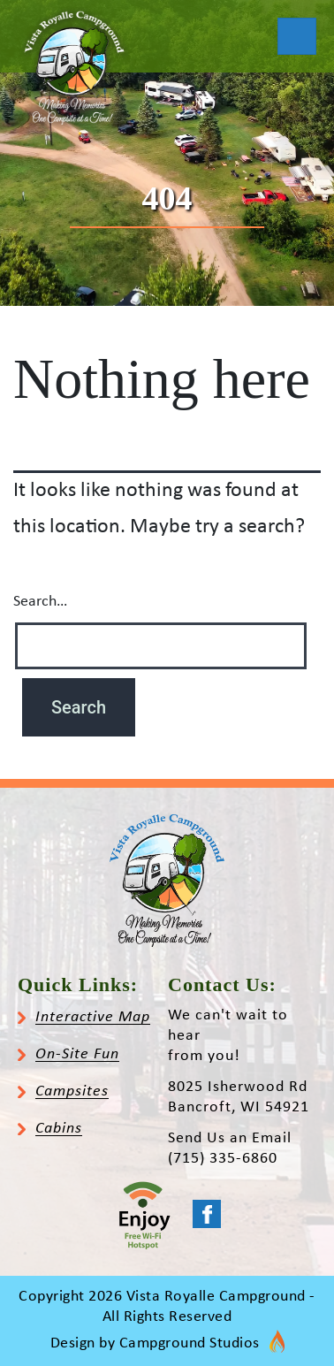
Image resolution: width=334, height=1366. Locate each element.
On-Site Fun (77, 1054)
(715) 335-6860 (222, 1158)
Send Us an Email (230, 1138)
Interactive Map (92, 1017)
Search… (40, 601)
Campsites (72, 1091)
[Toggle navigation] (296, 36)
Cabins (58, 1128)
